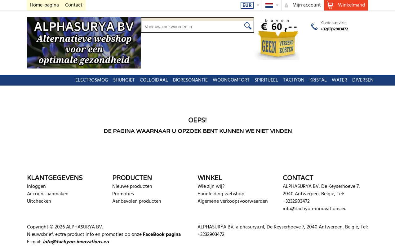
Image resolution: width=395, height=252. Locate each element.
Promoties (123, 194)
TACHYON (266, 80)
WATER (312, 80)
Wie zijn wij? (210, 187)
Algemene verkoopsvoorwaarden (232, 201)
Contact (73, 5)
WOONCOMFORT (204, 80)
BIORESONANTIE (163, 80)
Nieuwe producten (132, 187)
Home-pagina (44, 5)
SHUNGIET (97, 80)
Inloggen (36, 187)
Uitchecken (39, 201)
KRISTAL (291, 80)
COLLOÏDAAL (127, 80)
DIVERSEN (336, 80)
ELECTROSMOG (64, 80)
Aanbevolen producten (136, 201)
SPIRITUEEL (239, 80)
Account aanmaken (48, 194)
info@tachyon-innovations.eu (315, 209)
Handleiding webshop (220, 194)
